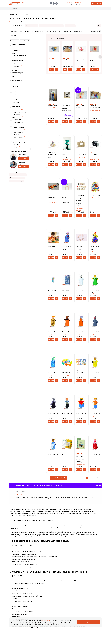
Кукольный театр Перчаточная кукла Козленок (53, 328)
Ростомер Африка (53, 103)
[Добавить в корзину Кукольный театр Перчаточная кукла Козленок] (56, 336)
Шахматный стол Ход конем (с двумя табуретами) (95, 153)
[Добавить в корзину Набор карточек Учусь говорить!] (84, 377)
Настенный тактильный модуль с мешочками (95, 104)
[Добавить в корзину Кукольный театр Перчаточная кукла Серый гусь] (98, 336)
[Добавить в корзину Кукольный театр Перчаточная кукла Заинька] (84, 295)
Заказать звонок (96, 3)
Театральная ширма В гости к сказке (81, 152)
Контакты (87, 9)
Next (100, 55)
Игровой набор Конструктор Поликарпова (52, 196)
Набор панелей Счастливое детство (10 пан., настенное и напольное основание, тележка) (80, 197)
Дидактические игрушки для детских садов (51, 25)
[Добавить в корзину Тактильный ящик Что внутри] (84, 118)
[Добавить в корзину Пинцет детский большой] (56, 254)
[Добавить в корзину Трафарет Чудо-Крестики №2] (70, 295)
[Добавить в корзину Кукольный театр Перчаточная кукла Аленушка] (98, 466)
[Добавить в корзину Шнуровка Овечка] (98, 212)
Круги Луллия (69, 59)
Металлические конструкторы (18, 174)
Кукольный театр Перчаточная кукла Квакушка (95, 287)
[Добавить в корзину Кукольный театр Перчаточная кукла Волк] (56, 418)
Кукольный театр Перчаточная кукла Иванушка (95, 410)
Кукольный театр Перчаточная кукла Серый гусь (95, 328)
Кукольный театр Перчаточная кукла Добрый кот (81, 410)
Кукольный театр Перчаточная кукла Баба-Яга (67, 245)
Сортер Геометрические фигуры (66, 369)
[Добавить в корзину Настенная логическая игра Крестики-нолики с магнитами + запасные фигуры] (70, 118)
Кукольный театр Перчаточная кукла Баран (95, 369)
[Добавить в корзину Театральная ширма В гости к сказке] (84, 161)
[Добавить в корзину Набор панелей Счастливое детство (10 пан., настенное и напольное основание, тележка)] (84, 212)
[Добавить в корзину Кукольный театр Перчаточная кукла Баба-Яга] (70, 254)
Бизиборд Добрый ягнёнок (53, 60)
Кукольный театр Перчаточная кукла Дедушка (67, 410)
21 (99, 475)
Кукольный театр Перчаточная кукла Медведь (67, 328)
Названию (45, 31)
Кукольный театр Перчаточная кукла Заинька (81, 287)
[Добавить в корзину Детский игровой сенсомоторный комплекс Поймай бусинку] (56, 161)
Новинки (65, 31)
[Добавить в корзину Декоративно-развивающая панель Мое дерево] (70, 161)
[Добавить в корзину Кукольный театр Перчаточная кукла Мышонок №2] (84, 336)
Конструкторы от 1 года (16, 181)
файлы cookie (45, 620)
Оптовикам (79, 9)
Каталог (15, 9)
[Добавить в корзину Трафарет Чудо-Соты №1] (70, 466)
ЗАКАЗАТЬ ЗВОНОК (23, 158)
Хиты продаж (73, 31)
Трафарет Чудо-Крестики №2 (66, 286)
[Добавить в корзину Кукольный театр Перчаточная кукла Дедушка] (70, 418)
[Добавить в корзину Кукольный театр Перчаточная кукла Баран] (98, 377)
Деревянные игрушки (31, 25)
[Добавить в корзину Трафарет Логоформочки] (56, 295)
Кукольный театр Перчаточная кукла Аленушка (95, 451)
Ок (88, 622)
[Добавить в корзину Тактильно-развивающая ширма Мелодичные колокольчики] (70, 212)
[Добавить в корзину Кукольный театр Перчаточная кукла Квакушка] (98, 295)
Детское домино (70, 25)
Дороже (59, 31)
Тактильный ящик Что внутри (80, 103)
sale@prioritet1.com (74, 4)
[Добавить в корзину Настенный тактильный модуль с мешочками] (98, 118)
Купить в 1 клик (53, 66)
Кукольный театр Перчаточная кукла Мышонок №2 (81, 328)
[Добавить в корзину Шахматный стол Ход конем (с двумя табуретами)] (98, 161)
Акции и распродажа (23, 8)
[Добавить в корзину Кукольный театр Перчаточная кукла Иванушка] (98, 418)
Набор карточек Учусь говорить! (80, 368)
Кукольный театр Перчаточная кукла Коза (53, 451)
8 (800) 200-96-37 (74, 2)
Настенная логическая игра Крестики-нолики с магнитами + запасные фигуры (67, 104)
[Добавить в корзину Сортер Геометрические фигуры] (70, 377)
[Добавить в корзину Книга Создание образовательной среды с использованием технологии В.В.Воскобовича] (84, 466)
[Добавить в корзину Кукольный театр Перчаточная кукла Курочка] (98, 254)
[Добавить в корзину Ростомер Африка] (56, 118)
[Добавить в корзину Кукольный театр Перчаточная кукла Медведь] (70, 336)
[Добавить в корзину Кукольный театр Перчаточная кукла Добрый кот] (84, 418)
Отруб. (14, 41)
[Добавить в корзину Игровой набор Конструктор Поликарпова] (56, 212)
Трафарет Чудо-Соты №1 (66, 450)
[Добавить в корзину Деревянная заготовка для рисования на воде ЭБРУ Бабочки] (84, 254)
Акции (80, 31)
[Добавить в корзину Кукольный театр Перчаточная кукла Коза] (56, 466)
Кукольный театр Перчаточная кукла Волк (53, 410)
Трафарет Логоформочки (52, 286)
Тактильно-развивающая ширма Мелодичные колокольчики (67, 197)
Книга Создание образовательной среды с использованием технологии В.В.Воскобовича (80, 456)
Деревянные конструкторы (17, 178)
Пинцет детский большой (52, 244)
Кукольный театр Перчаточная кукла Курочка (95, 245)
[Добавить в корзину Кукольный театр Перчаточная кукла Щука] (56, 377)
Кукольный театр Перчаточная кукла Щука (53, 369)
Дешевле (52, 31)
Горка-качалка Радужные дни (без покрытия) (89, 58)
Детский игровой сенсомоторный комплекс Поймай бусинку (52, 152)
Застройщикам (68, 9)
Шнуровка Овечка (95, 192)
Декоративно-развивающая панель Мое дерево (67, 153)
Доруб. (25, 41)
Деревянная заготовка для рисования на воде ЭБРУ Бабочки (81, 246)
